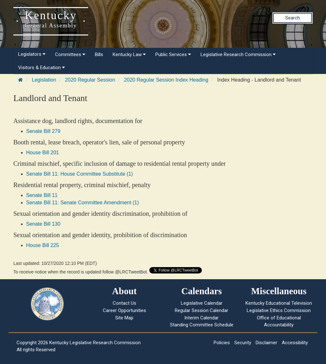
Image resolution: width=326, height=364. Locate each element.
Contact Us (124, 303)
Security (242, 343)
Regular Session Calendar (201, 310)
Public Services (173, 54)
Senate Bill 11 (42, 195)
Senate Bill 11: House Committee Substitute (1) (79, 174)
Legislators (32, 54)
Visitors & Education (41, 67)
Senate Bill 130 (43, 224)
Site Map (124, 318)
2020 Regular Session (90, 80)
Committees (70, 54)
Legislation (44, 80)
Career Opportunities (124, 310)
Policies (222, 343)
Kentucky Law (129, 54)
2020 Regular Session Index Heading (166, 80)
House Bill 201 (42, 152)
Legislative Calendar (202, 303)
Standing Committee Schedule (201, 325)
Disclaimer (266, 343)
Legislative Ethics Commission (279, 310)
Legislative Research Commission (238, 54)
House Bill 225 (42, 245)
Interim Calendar (201, 318)
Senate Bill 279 (43, 131)
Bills (99, 54)
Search (292, 18)
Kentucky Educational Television (278, 303)
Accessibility (295, 343)
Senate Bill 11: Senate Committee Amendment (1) (82, 202)
